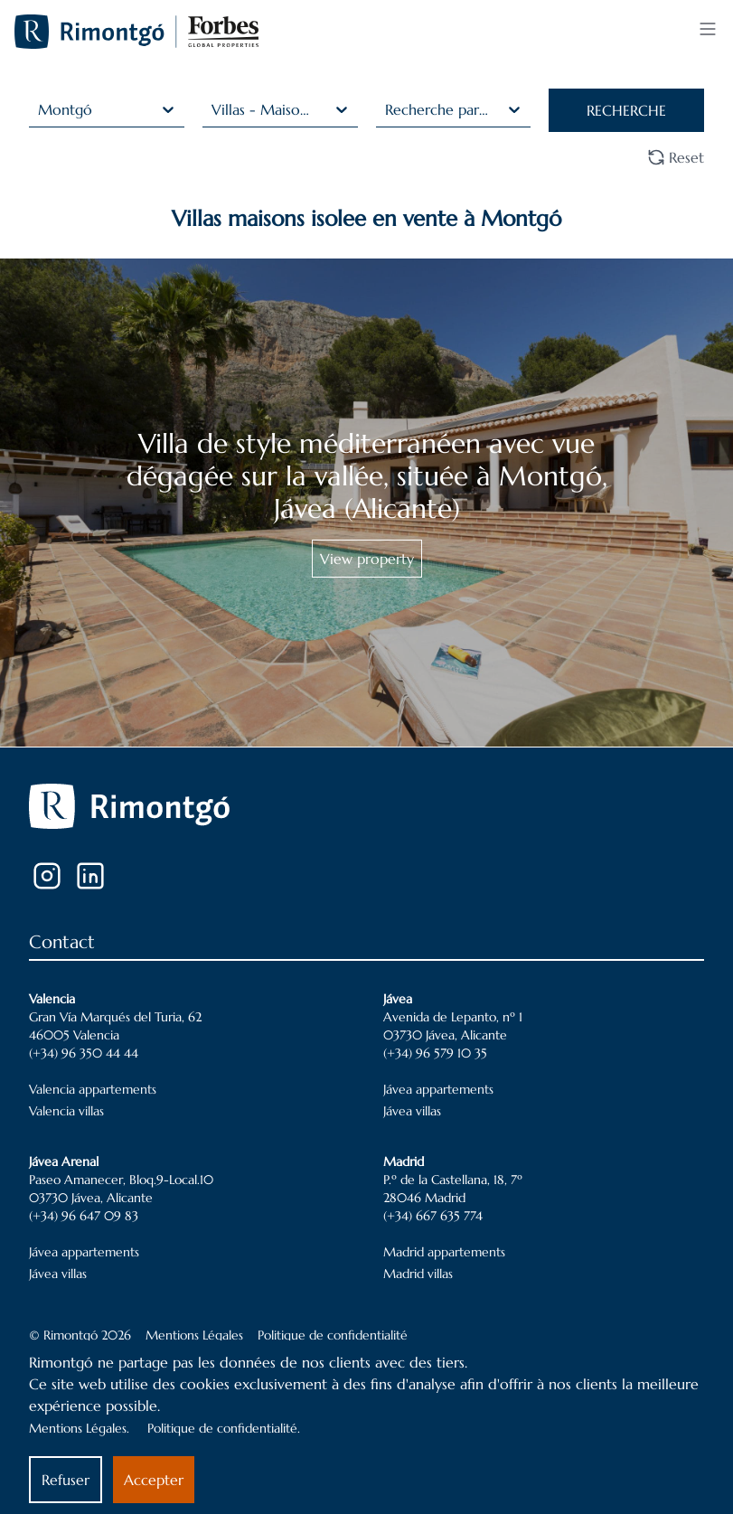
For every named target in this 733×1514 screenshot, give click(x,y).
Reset (675, 157)
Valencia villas (66, 1111)
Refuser (65, 1480)
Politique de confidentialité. (223, 1428)
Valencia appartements (92, 1089)
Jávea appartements (438, 1089)
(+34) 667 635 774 (433, 1216)
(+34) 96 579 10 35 (435, 1053)
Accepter (153, 1480)
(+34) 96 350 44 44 (83, 1053)
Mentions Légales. (79, 1428)
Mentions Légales (194, 1335)
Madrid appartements (444, 1252)
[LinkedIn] (90, 876)
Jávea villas (412, 1111)
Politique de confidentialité (333, 1335)
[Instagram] (47, 876)
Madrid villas (418, 1273)
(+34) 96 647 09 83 (83, 1216)
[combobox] (40, 109)
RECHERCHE (626, 110)
